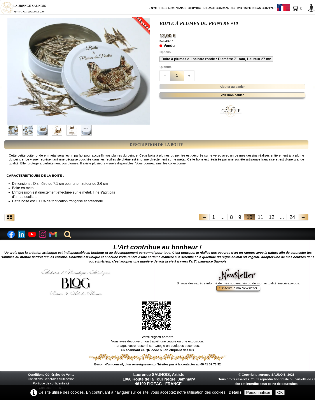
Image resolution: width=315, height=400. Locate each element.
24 (292, 217)
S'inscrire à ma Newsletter (238, 288)
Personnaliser (258, 392)
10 (249, 217)
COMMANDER (226, 8)
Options (165, 52)
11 (260, 217)
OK (280, 392)
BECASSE (209, 8)
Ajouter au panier (232, 86)
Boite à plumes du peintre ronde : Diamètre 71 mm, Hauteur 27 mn (216, 59)
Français (291, 8)
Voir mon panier (232, 95)
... (222, 217)
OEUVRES (195, 8)
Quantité (165, 67)
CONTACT (269, 8)
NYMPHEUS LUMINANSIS (169, 8)
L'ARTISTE (244, 8)
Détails (235, 392)
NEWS (256, 8)
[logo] (26, 8)
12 (272, 217)
